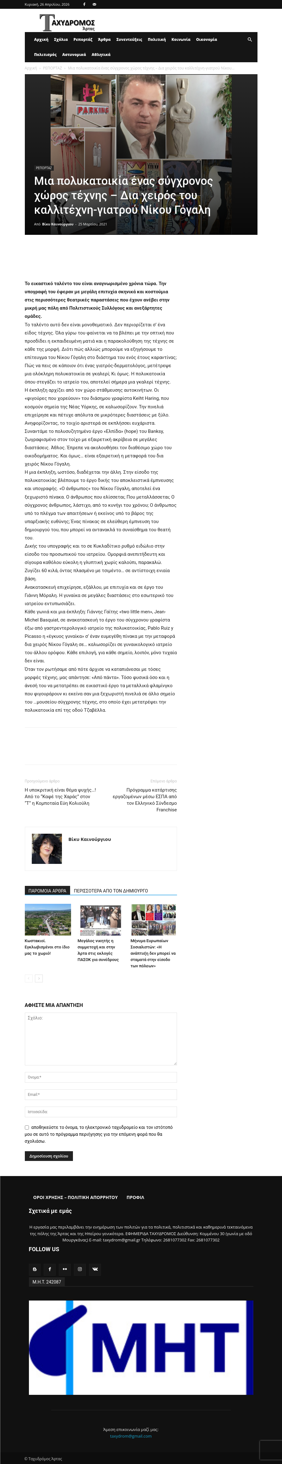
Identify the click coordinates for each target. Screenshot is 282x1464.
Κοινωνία (181, 39)
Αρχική (41, 39)
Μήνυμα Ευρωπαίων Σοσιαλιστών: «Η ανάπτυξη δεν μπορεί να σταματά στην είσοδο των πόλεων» (152, 953)
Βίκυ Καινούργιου (57, 224)
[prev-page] (29, 978)
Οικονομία (206, 39)
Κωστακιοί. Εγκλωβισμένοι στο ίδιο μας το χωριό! (47, 947)
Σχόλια (61, 39)
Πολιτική (157, 39)
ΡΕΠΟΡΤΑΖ (52, 68)
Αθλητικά (101, 54)
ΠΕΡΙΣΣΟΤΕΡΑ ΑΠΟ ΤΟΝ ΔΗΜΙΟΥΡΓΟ (111, 890)
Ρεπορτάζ (83, 39)
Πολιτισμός (45, 54)
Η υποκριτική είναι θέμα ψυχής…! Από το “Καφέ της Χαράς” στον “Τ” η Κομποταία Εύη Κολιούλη (60, 796)
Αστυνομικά (74, 54)
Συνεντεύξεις (129, 39)
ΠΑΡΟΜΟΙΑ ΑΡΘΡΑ (48, 890)
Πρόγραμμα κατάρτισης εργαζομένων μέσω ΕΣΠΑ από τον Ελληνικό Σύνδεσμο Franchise (145, 800)
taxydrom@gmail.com (131, 1435)
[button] (249, 40)
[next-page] (39, 978)
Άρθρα (104, 39)
